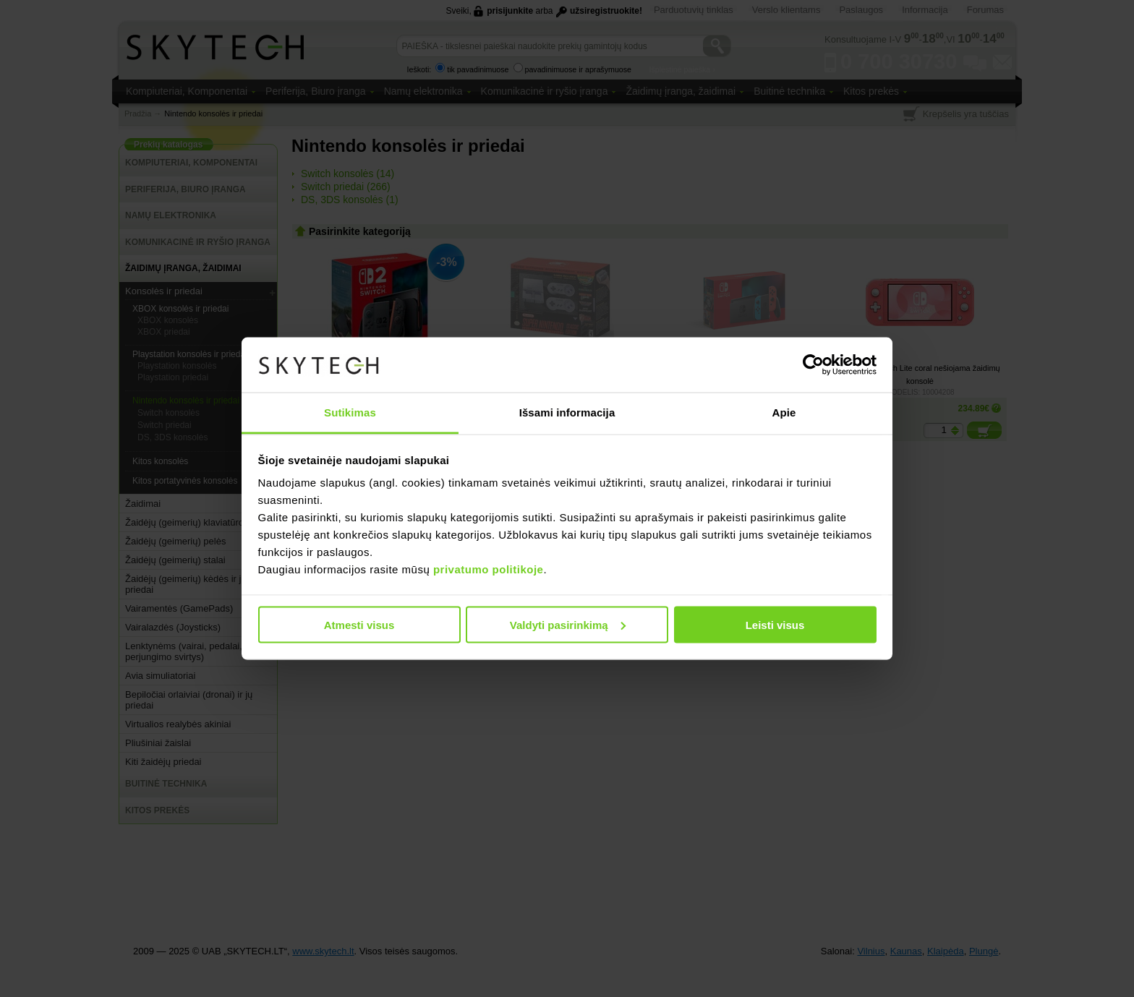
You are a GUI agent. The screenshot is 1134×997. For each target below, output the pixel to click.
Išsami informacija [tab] (567, 412)
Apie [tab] (784, 412)
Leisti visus (775, 624)
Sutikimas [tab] (350, 412)
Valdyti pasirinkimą (568, 624)
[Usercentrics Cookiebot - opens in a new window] (813, 364)
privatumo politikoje (488, 569)
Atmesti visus (359, 624)
